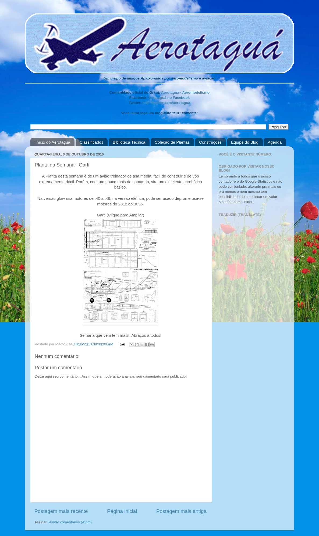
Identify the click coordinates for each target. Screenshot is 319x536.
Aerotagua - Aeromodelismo (185, 92)
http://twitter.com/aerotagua (166, 103)
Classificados (91, 142)
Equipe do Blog (244, 142)
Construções (210, 142)
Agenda (275, 142)
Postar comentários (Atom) (70, 522)
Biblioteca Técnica (129, 142)
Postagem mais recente (61, 511)
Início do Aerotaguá (53, 142)
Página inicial (122, 511)
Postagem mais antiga (181, 511)
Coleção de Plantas (172, 142)
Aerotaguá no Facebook (169, 98)
